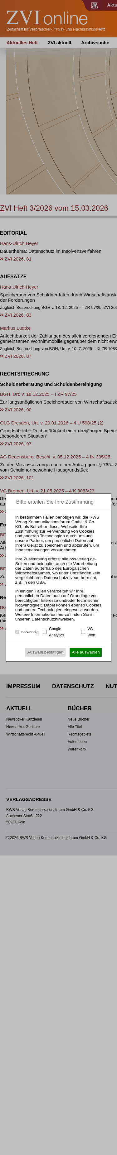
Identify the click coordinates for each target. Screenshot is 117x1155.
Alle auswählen (86, 652)
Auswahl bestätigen (45, 652)
